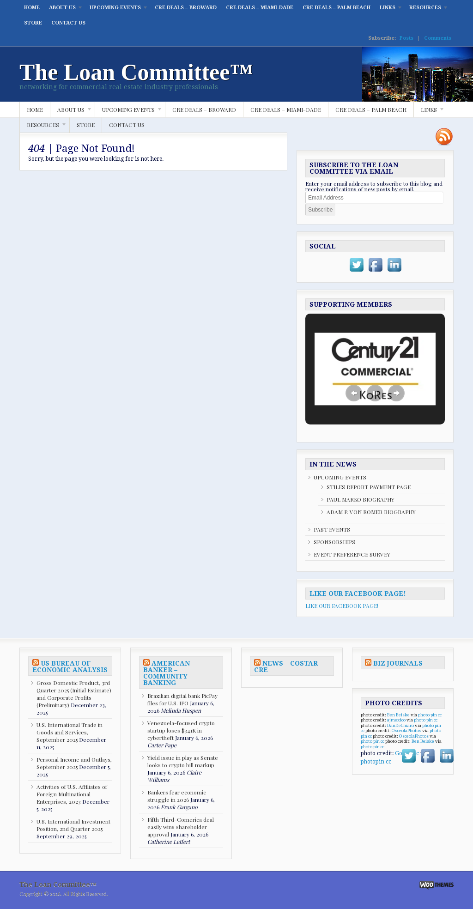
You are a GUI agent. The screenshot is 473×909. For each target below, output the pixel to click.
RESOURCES (427, 10)
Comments (437, 38)
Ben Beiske (398, 714)
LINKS (389, 10)
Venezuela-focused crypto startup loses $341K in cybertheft (181, 730)
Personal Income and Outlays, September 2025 (74, 763)
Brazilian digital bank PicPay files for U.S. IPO (182, 699)
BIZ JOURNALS (398, 663)
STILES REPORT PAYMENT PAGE (369, 487)
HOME (32, 8)
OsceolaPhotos (406, 730)
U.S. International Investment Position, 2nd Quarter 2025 (73, 825)
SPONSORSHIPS (334, 541)
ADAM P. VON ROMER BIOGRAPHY (371, 511)
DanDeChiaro (400, 725)
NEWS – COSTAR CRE (286, 666)
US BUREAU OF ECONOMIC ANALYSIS (70, 666)
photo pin (427, 714)
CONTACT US (68, 23)
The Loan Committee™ (136, 72)
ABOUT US (63, 10)
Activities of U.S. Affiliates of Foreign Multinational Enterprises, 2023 (71, 794)
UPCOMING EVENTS (116, 10)
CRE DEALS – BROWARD (186, 8)
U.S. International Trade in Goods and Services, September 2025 (69, 732)
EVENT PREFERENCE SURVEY (352, 554)
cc (440, 714)
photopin (372, 761)
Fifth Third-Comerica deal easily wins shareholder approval (180, 827)
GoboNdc (407, 753)
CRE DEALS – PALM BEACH (336, 8)
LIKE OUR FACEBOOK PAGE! (357, 593)
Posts (406, 38)
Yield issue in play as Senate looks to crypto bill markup (182, 761)
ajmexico (396, 719)
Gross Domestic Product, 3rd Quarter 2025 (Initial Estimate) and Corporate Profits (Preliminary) (73, 694)
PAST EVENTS (332, 529)
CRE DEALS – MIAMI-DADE (259, 8)
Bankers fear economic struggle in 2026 (176, 795)
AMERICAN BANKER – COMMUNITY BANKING (166, 673)
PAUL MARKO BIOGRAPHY (360, 499)
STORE (33, 23)
